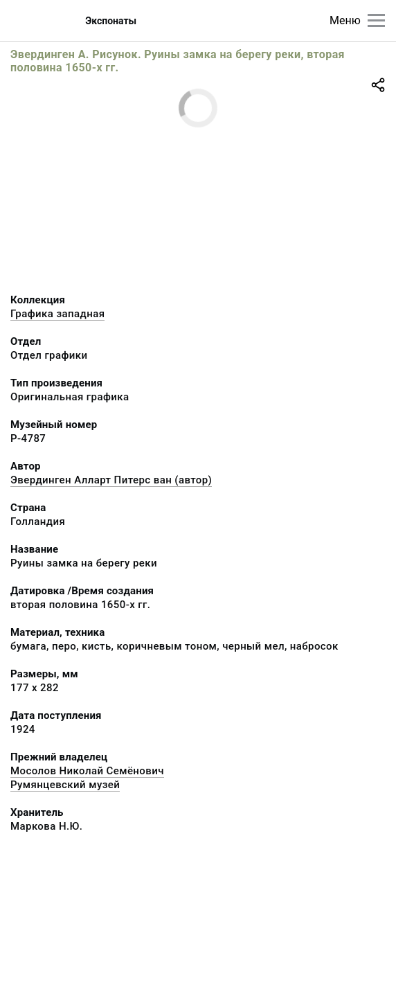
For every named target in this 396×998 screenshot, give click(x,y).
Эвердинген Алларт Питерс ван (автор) (111, 480)
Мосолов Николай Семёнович (87, 771)
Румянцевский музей (65, 784)
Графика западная (57, 314)
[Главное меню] (376, 20)
